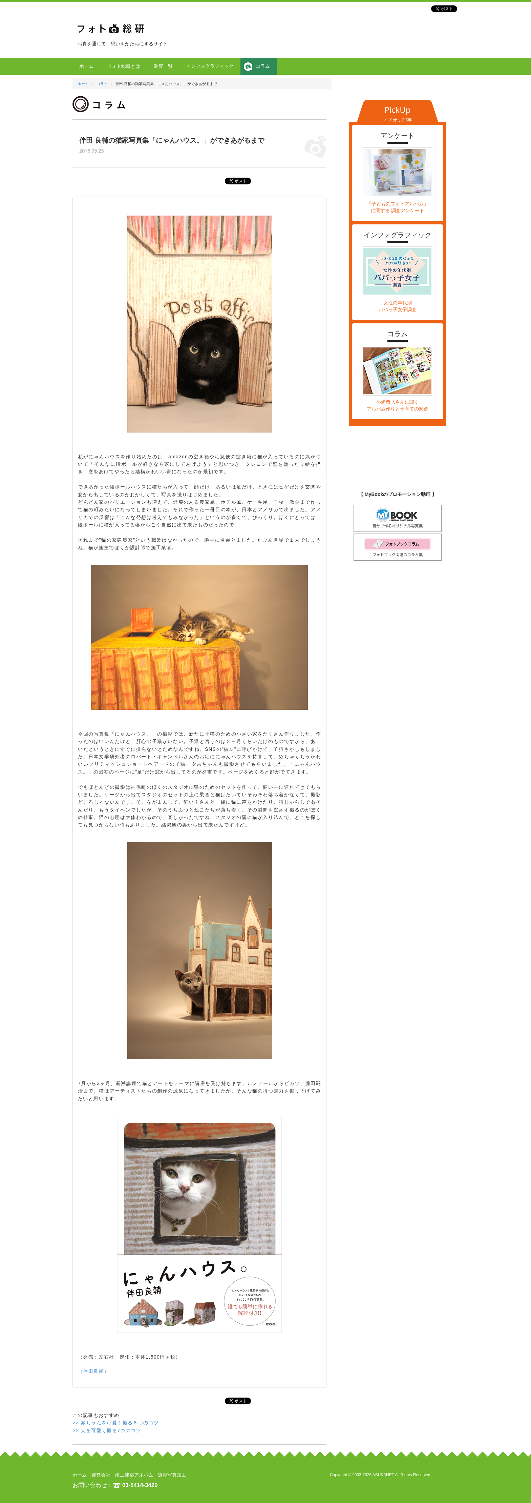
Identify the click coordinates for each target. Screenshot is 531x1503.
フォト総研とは (123, 66)
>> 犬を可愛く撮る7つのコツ (106, 1430)
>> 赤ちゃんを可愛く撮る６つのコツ (115, 1422)
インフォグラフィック (210, 66)
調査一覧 (163, 66)
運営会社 (100, 1475)
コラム (263, 66)
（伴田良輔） (93, 1371)
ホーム (86, 66)
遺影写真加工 (172, 1475)
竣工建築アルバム (134, 1475)
